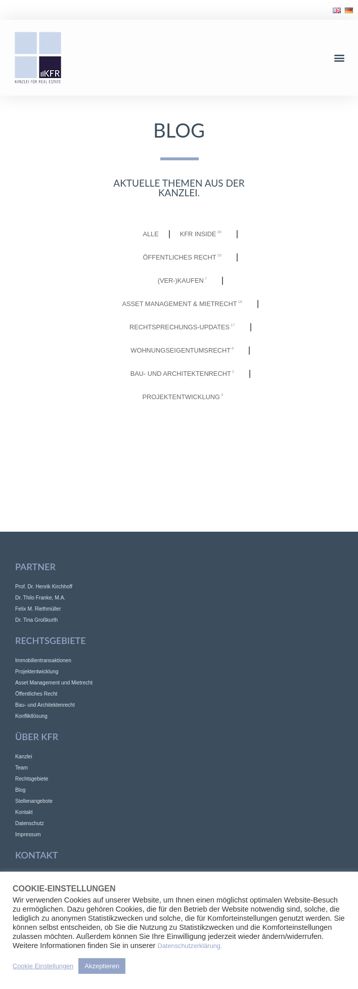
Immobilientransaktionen (43, 660)
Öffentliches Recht (185, 257)
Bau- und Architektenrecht (184, 374)
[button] (339, 58)
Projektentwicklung (185, 397)
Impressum (28, 834)
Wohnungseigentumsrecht (184, 351)
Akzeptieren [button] (101, 966)
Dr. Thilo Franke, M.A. (40, 597)
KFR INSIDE (203, 234)
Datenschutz (29, 823)
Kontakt (24, 812)
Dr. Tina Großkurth (36, 620)
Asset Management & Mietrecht (185, 304)
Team (21, 767)
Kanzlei (23, 756)
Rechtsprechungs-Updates (184, 327)
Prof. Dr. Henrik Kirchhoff (43, 586)
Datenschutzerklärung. (190, 946)
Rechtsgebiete (31, 779)
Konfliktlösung (31, 716)
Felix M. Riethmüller (38, 609)
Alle (150, 234)
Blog (20, 790)
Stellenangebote (34, 801)
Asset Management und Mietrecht (54, 682)
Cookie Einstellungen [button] (43, 966)
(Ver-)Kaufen (185, 281)
